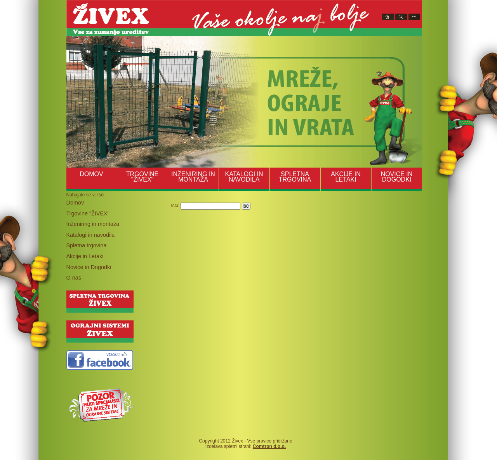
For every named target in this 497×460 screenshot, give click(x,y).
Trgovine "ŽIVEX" (87, 213)
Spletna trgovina (86, 245)
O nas (73, 278)
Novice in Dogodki (88, 267)
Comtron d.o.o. (269, 446)
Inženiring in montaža (93, 224)
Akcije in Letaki (85, 256)
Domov (75, 202)
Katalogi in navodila (90, 235)
